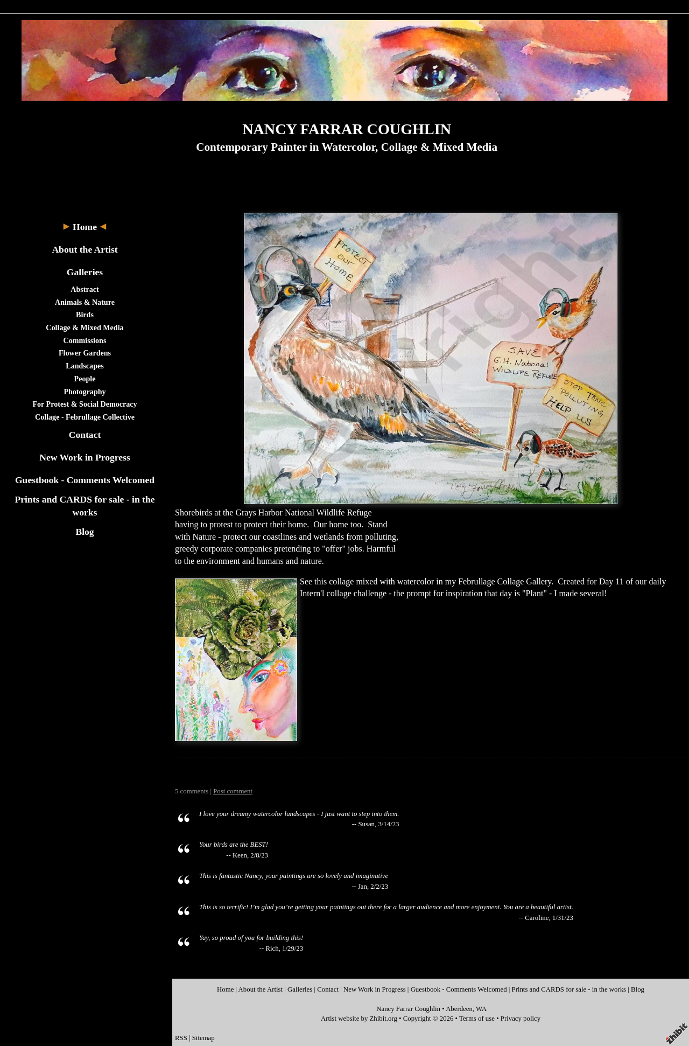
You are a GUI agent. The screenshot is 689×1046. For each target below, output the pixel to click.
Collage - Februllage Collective (85, 417)
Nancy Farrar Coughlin (408, 1009)
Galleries (85, 272)
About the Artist (84, 249)
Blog (84, 531)
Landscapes (84, 365)
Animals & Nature (85, 302)
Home (85, 226)
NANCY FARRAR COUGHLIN (346, 129)
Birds (85, 314)
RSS (181, 1038)
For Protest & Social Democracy (84, 404)
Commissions (85, 340)
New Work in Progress (84, 457)
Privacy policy (520, 1018)
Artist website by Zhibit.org (359, 1018)
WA (481, 1009)
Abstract (85, 289)
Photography (85, 391)
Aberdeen (459, 1009)
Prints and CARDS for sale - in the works (569, 989)
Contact (85, 434)
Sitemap (203, 1038)
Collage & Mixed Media (84, 327)
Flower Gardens (85, 352)
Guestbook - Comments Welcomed (84, 480)
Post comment (232, 791)
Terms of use (477, 1018)
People (85, 378)
